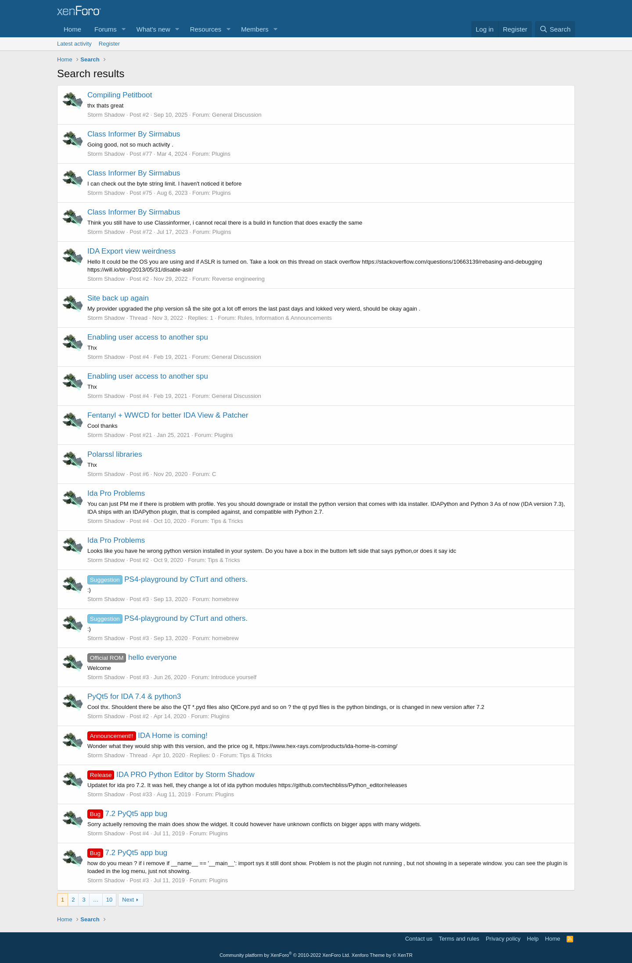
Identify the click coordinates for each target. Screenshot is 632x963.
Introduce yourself (233, 677)
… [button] (96, 899)
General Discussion (237, 114)
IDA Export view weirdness (131, 251)
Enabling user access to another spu (147, 337)
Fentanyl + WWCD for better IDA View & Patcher (167, 415)
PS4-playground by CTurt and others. (167, 579)
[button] (124, 29)
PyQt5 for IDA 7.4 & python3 (134, 696)
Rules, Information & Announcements (284, 318)
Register (109, 43)
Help (533, 938)
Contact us (418, 938)
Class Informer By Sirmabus (133, 134)
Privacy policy (503, 938)
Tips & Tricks (227, 521)
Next (128, 899)
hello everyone (132, 657)
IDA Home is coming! (147, 735)
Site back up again (118, 298)
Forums (105, 29)
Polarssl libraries (114, 454)
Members (255, 29)
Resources (206, 29)
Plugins (221, 153)
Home (72, 29)
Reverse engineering (238, 279)
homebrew (225, 599)
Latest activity (74, 43)
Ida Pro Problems (116, 493)
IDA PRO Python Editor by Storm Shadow (171, 774)
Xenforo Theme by (382, 955)
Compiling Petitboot (119, 95)
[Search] (555, 29)
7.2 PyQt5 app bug (127, 813)
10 (109, 899)
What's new (153, 29)
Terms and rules (459, 938)
